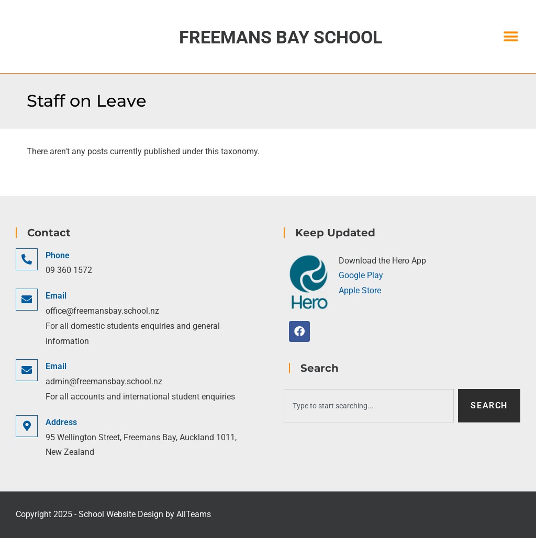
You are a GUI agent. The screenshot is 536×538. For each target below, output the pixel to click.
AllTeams (193, 514)
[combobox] (369, 405)
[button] (511, 37)
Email (56, 296)
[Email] (27, 300)
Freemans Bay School (280, 36)
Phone (58, 255)
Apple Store (360, 290)
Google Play (361, 275)
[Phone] (27, 259)
